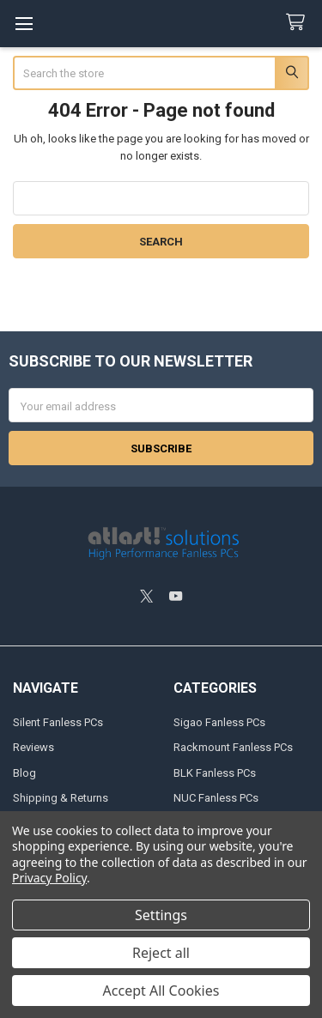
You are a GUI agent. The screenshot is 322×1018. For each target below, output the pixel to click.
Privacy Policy (49, 878)
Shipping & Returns (60, 797)
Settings (161, 915)
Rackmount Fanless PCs (233, 747)
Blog (24, 773)
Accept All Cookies (161, 990)
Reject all (161, 952)
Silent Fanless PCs (58, 722)
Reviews (33, 747)
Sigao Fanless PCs (219, 722)
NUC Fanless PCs (215, 797)
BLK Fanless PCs (214, 773)
